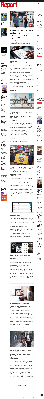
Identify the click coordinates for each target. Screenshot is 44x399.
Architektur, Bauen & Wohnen (4, 123)
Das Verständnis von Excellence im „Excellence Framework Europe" (39, 225)
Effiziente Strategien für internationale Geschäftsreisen (39, 157)
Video (28, 141)
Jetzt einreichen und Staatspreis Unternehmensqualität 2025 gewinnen (4, 96)
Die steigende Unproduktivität (3, 145)
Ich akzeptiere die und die (40, 51)
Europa (2, 168)
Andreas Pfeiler (4, 142)
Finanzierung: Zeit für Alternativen (4, 167)
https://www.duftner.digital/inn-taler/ (16, 197)
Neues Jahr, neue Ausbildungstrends (39, 126)
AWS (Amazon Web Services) (40, 177)
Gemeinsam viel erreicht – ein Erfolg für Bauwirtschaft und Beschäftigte (4, 121)
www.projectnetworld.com (14, 90)
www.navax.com (13, 239)
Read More (2, 80)
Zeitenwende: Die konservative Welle (4, 66)
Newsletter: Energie (38, 31)
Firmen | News (39, 128)
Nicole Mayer (5, 82)
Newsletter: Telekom (38, 35)
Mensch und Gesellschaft (3, 170)
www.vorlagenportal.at (14, 380)
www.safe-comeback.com (14, 281)
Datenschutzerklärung (40, 53)
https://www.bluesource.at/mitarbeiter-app (17, 141)
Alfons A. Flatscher (4, 63)
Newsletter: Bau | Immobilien (39, 28)
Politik (2, 67)
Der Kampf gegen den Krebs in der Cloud (39, 247)
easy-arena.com (23, 281)
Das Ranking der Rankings (4, 38)
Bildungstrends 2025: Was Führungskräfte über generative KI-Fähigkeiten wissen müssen (39, 191)
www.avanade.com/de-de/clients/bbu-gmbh (17, 327)
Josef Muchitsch (4, 117)
